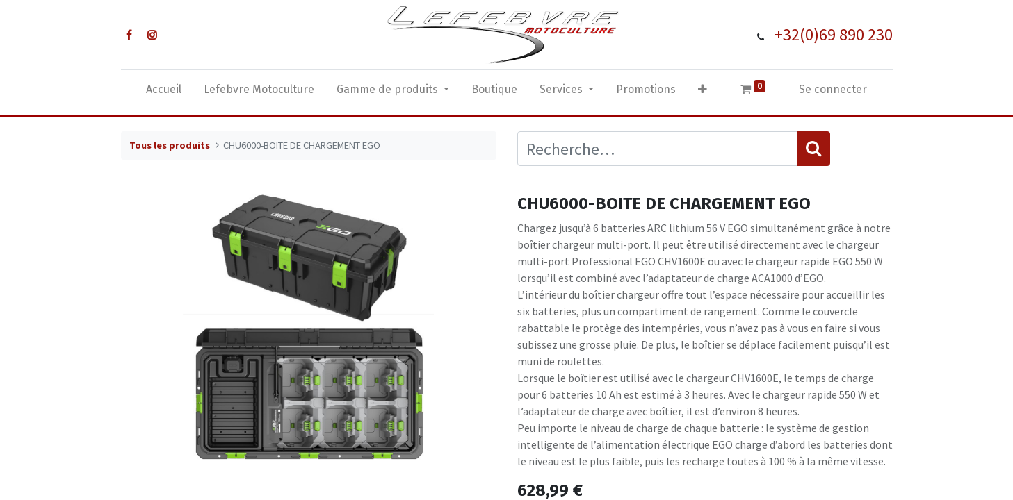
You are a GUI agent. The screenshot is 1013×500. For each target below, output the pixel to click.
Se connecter (833, 89)
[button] (702, 92)
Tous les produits (169, 145)
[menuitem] (163, 92)
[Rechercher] (813, 148)
